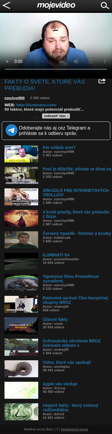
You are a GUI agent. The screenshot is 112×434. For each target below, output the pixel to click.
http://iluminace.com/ (36, 105)
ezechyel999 (14, 98)
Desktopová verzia (74, 429)
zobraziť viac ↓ (56, 116)
